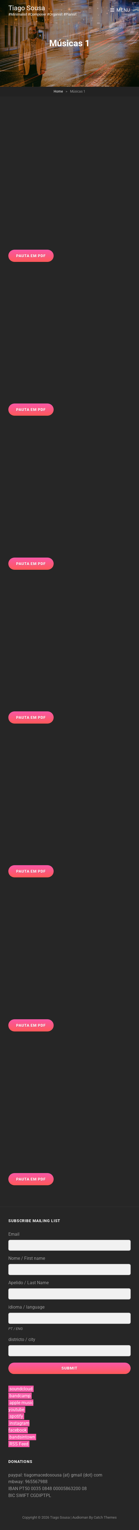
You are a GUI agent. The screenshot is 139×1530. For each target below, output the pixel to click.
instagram (19, 1423)
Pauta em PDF (31, 256)
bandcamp (20, 1395)
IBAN (13, 1488)
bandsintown (22, 1437)
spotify (16, 1416)
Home (58, 91)
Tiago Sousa (26, 8)
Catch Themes (105, 1517)
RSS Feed (18, 1444)
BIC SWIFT (19, 1495)
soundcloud (21, 1388)
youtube (16, 1409)
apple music (21, 1402)
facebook (17, 1430)
